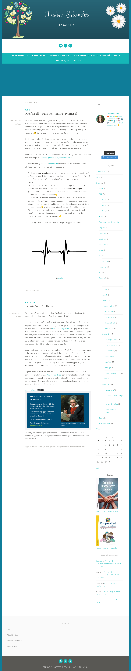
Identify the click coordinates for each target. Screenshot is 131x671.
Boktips (101, 216)
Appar (101, 188)
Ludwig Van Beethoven (40, 306)
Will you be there (63, 447)
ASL (103, 284)
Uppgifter (110, 351)
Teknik (101, 418)
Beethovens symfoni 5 (61, 328)
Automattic (82, 667)
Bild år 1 (104, 200)
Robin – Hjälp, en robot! (110, 55)
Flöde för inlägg (12, 635)
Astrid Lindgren (109, 306)
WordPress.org (12, 646)
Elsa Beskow (108, 312)
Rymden (105, 261)
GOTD (93, 55)
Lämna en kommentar (32, 290)
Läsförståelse (109, 356)
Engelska (102, 228)
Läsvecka (105, 300)
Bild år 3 (104, 211)
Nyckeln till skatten (59, 55)
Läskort (104, 295)
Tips (97, 429)
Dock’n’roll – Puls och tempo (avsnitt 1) (51, 114)
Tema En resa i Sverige (115, 395)
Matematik (102, 244)
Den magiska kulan (19, 55)
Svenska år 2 (106, 379)
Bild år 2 (104, 205)
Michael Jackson (43, 447)
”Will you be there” (54, 375)
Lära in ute (102, 239)
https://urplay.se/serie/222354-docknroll (56, 157)
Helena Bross (109, 317)
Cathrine (18, 124)
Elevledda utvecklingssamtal (109, 222)
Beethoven (33, 447)
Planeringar (103, 267)
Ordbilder (107, 362)
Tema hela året (104, 423)
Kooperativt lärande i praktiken (107, 548)
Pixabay (61, 278)
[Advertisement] (65, 80)
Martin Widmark (109, 323)
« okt (98, 468)
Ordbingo (107, 367)
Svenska (102, 278)
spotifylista (53, 163)
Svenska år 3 (106, 384)
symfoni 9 (53, 447)
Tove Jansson (109, 328)
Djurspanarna (80, 55)
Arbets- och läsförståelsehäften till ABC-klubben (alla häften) (108, 563)
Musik (27, 110)
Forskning (102, 233)
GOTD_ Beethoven (30, 390)
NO (100, 256)
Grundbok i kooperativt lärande (107, 511)
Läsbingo (105, 289)
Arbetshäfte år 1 (112, 345)
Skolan (98, 183)
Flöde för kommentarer (15, 640)
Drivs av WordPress (52, 667)
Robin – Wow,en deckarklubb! (68, 61)
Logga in (10, 629)
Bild (100, 194)
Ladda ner (40, 390)
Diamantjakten (38, 55)
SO (100, 272)
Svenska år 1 (106, 334)
